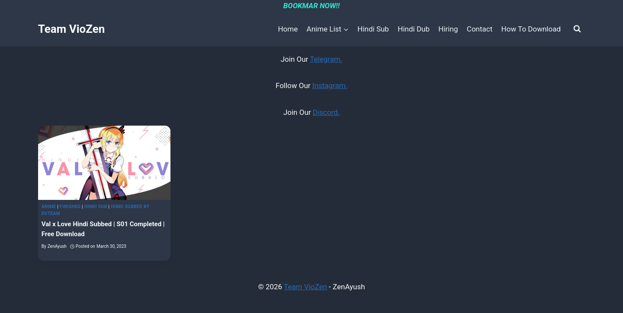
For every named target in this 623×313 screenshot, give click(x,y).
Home (288, 29)
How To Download (531, 29)
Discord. (326, 112)
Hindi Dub (414, 29)
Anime (49, 206)
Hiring (448, 29)
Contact (479, 29)
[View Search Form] (577, 29)
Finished (70, 206)
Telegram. (326, 59)
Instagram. (329, 85)
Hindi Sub (373, 29)
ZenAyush (57, 246)
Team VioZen (305, 286)
